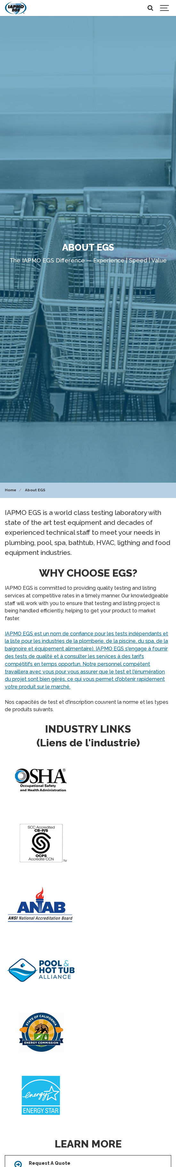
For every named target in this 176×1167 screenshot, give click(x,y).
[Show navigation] (164, 8)
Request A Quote (49, 1163)
